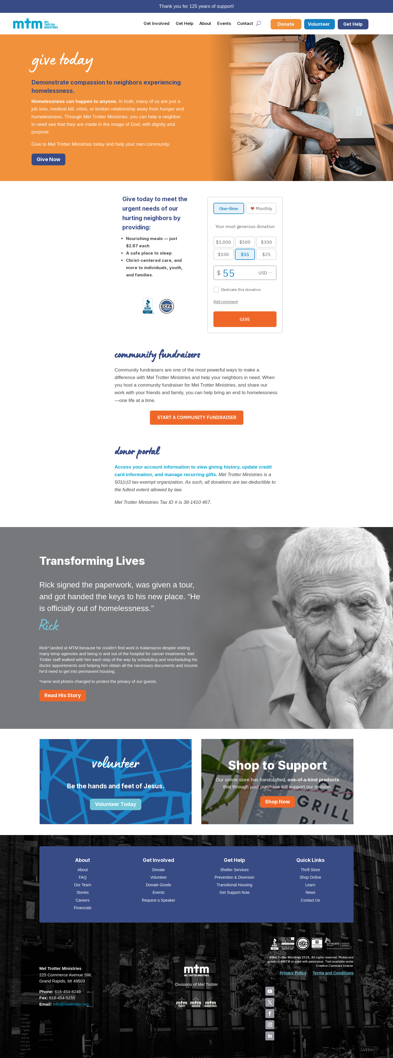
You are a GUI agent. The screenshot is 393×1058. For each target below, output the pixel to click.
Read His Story (62, 695)
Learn (310, 885)
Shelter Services (234, 869)
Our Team (82, 885)
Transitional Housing (234, 885)
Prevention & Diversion (234, 877)
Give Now (48, 159)
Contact (245, 23)
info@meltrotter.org (71, 1004)
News (310, 892)
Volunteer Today (115, 804)
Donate (286, 24)
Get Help (184, 23)
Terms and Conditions (333, 973)
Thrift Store (310, 869)
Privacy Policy (293, 973)
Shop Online (310, 877)
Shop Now (277, 802)
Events (224, 23)
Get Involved (157, 23)
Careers (83, 900)
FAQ (83, 877)
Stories (83, 892)
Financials (82, 908)
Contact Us (310, 900)
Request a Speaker (158, 900)
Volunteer (319, 24)
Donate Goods (158, 885)
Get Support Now (234, 892)
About (205, 23)
